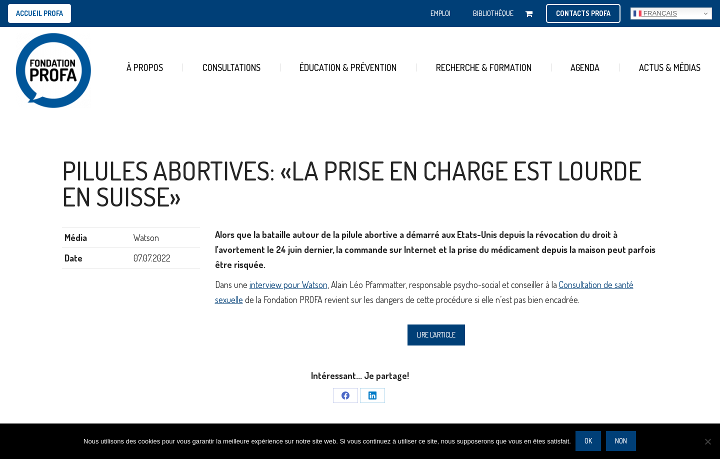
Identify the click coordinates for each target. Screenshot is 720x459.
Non (622, 441)
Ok (588, 441)
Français (655, 14)
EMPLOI (440, 13)
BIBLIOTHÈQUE (493, 13)
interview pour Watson (289, 284)
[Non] (707, 441)
